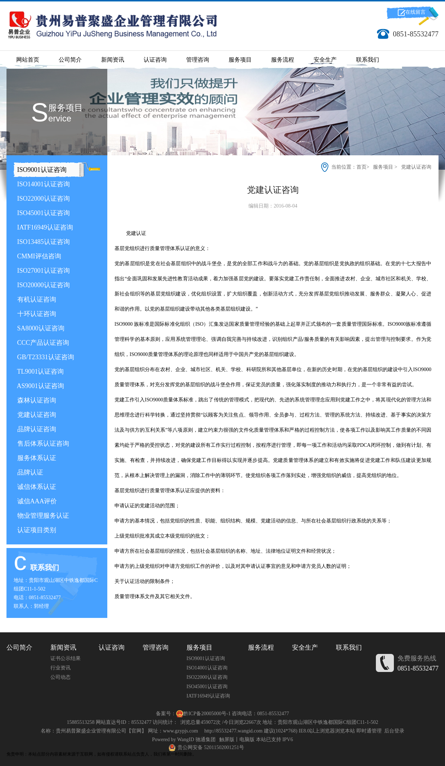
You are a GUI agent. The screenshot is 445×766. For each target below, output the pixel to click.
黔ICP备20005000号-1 (206, 713)
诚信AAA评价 (36, 501)
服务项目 (240, 60)
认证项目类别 (35, 530)
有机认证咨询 (35, 299)
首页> (363, 167)
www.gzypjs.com (180, 731)
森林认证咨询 (35, 400)
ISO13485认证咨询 (42, 241)
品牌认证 (29, 472)
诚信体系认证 (35, 486)
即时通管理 (369, 731)
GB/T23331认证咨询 (44, 357)
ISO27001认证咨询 (42, 270)
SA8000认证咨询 (39, 328)
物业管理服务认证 (42, 515)
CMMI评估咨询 (38, 256)
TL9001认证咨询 (39, 371)
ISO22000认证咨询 (42, 198)
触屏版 (226, 739)
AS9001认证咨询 (39, 385)
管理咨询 (197, 60)
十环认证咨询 (35, 313)
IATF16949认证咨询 (44, 227)
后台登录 (394, 731)
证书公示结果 (65, 658)
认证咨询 (155, 60)
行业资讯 (60, 668)
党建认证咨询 (35, 414)
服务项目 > (385, 167)
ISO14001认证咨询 (42, 184)
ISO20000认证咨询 (42, 285)
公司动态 (60, 677)
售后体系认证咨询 (42, 443)
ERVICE (59, 118)
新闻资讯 (112, 60)
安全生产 (325, 60)
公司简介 (70, 60)
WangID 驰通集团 (196, 739)
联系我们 (367, 60)
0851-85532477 (418, 668)
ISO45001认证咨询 (42, 213)
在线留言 (415, 12)
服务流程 (282, 60)
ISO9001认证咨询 (41, 169)
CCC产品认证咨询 (42, 342)
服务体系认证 (35, 458)
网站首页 (27, 60)
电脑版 (247, 739)
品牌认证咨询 (35, 429)
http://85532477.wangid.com (233, 731)
